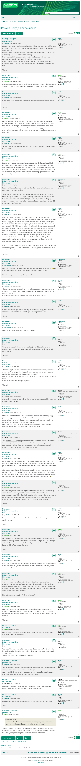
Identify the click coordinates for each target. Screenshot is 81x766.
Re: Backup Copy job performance (9, 626)
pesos (16, 747)
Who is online (6, 745)
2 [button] (76, 33)
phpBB (35, 760)
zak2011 (60, 38)
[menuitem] (76, 18)
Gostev (60, 390)
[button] (79, 33)
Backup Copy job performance (18, 28)
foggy (59, 112)
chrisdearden (61, 179)
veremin (60, 75)
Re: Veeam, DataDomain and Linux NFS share (10, 77)
